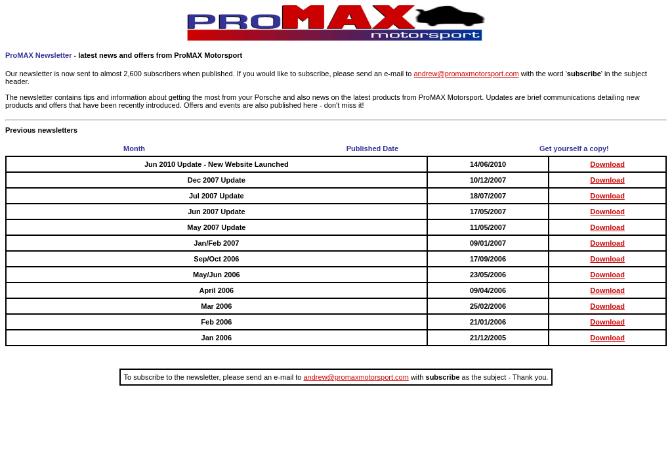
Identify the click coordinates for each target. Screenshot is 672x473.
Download (607, 164)
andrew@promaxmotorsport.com (465, 74)
